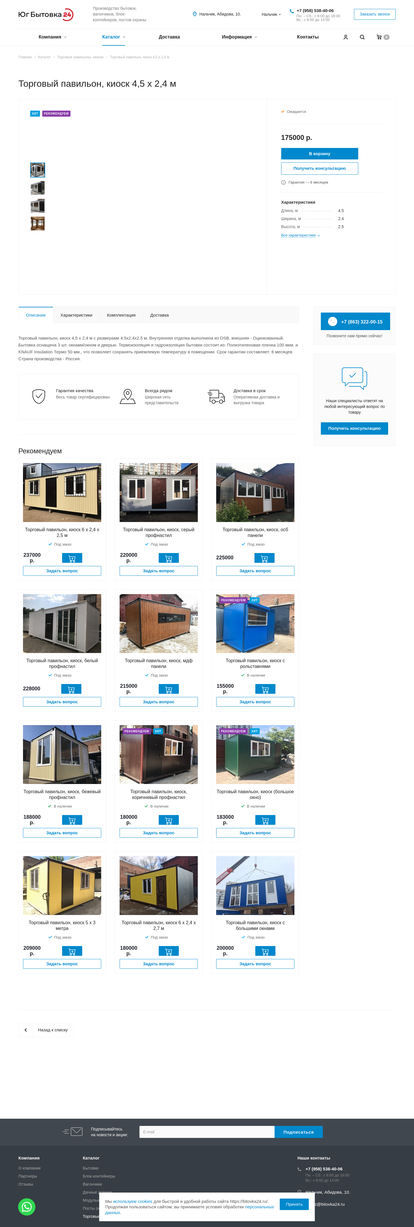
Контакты (308, 36)
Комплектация (121, 315)
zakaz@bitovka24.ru (325, 1204)
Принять (294, 1204)
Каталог (113, 37)
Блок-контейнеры (99, 1176)
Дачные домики (97, 1192)
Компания (52, 37)
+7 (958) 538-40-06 (315, 10)
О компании (29, 1168)
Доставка (169, 36)
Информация (239, 37)
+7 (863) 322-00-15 (355, 321)
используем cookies (132, 1201)
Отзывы (25, 1184)
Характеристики (76, 315)
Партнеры (27, 1176)
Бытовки (91, 1168)
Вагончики (92, 1184)
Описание (36, 315)
